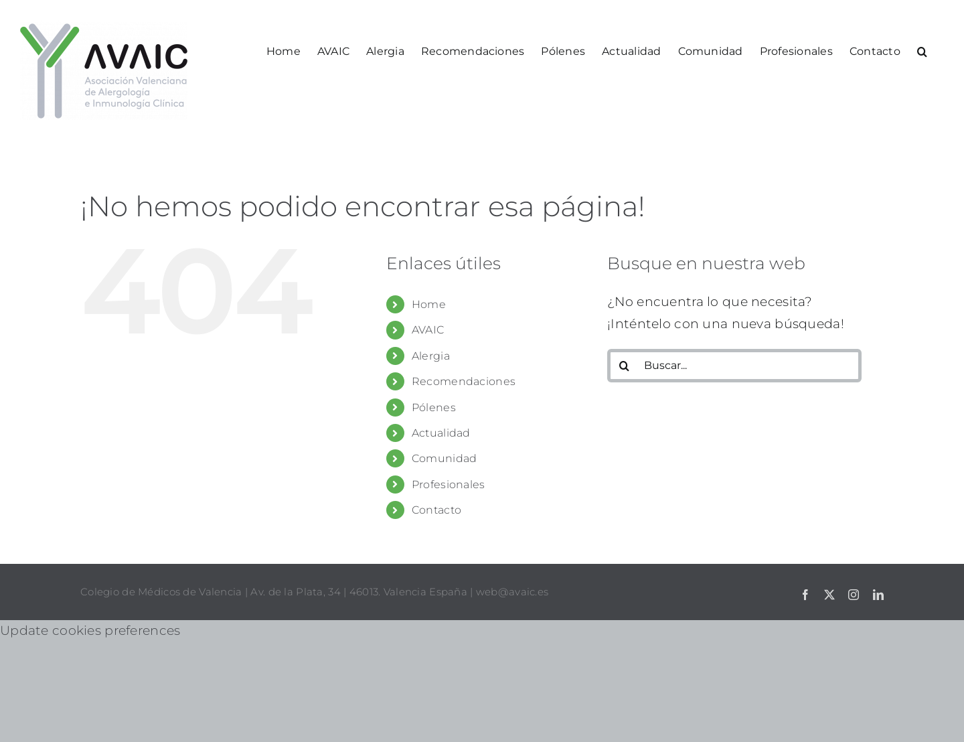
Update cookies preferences (90, 630)
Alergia (431, 356)
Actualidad (441, 433)
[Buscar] (624, 365)
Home (429, 304)
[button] (922, 50)
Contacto (436, 510)
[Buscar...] (734, 365)
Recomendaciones (463, 381)
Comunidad (444, 458)
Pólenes (434, 407)
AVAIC (428, 329)
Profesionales (448, 484)
